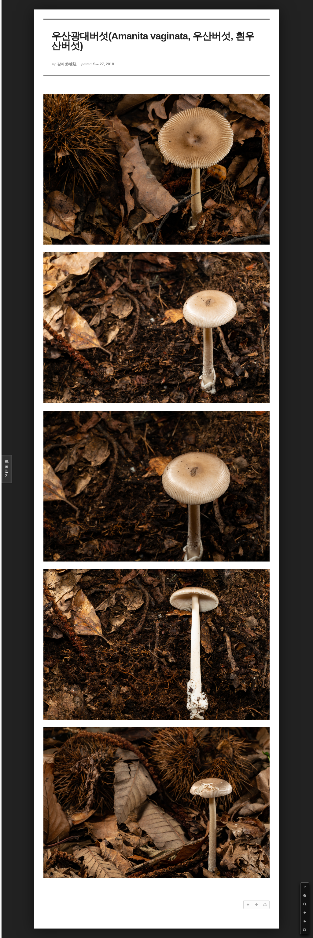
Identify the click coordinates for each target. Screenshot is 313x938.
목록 (7, 469)
